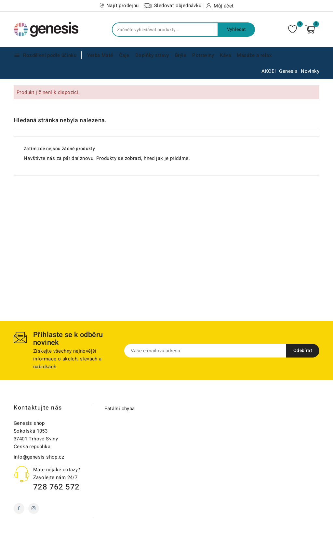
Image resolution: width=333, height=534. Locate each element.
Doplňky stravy (152, 55)
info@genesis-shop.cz (39, 457)
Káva (225, 55)
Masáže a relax (254, 55)
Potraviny (203, 55)
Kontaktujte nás (38, 407)
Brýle (180, 55)
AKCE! (268, 71)
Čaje (124, 55)
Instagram (33, 508)
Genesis (288, 71)
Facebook (19, 508)
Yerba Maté (100, 55)
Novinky (310, 71)
